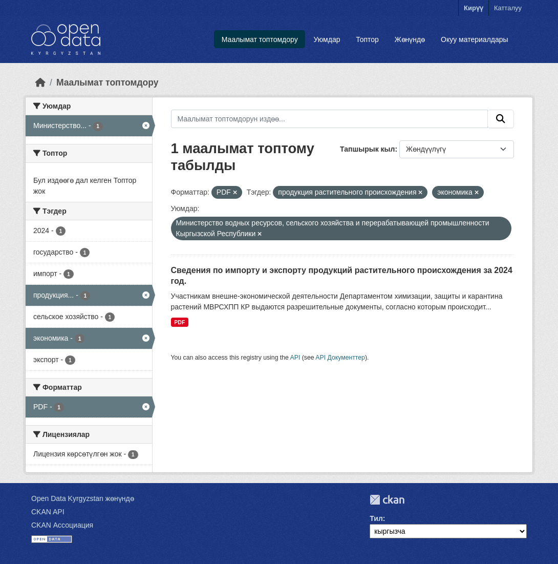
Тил (376, 518)
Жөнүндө (410, 39)
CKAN (387, 499)
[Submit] (500, 119)
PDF (179, 322)
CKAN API (48, 512)
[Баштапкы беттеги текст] (40, 82)
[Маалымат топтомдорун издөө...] (329, 119)
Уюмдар (326, 39)
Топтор (367, 39)
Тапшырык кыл (367, 149)
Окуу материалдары (474, 39)
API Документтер (340, 357)
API (295, 357)
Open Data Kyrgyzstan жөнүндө (82, 498)
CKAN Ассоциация (62, 525)
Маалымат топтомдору (260, 39)
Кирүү (473, 8)
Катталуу (508, 8)
